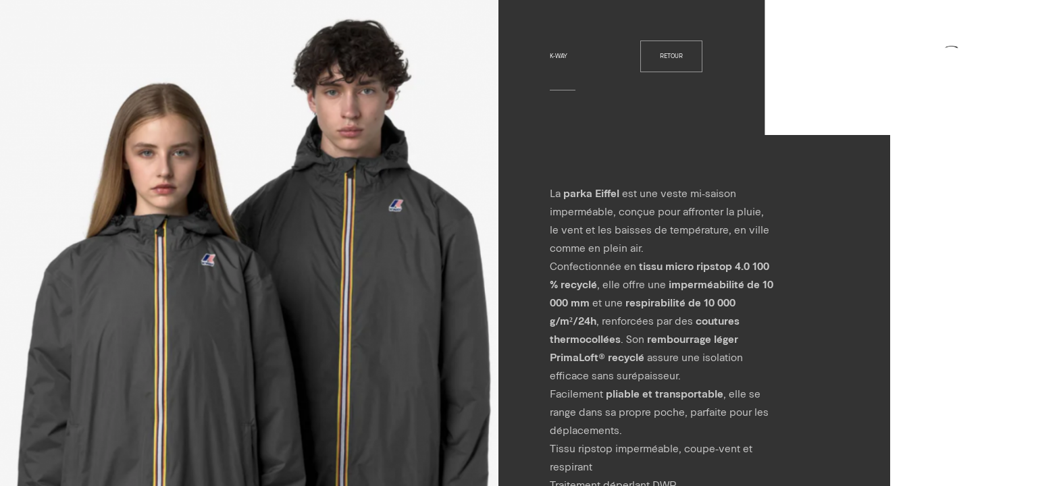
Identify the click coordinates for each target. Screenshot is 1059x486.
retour (671, 55)
